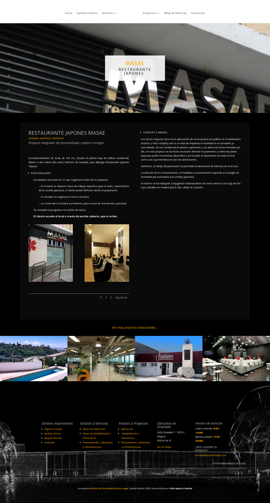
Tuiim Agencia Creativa (180, 486)
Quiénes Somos (88, 12)
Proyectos (148, 12)
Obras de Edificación (94, 427)
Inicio (70, 12)
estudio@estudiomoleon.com (210, 453)
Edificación (127, 427)
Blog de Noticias (174, 12)
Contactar (197, 12)
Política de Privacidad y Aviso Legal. (109, 486)
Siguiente (121, 296)
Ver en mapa (164, 445)
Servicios (109, 12)
